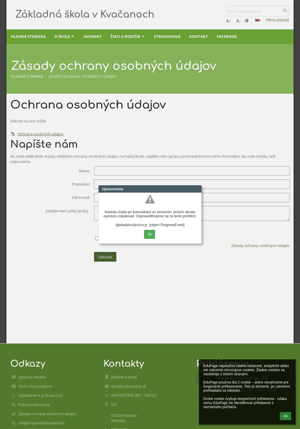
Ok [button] (285, 416)
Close (197, 189)
